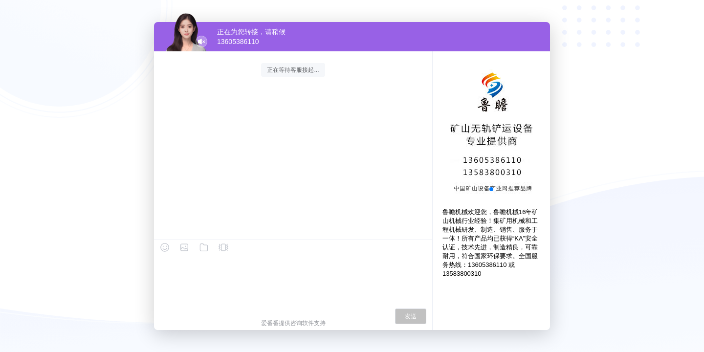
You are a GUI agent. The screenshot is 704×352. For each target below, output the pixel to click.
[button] (491, 189)
